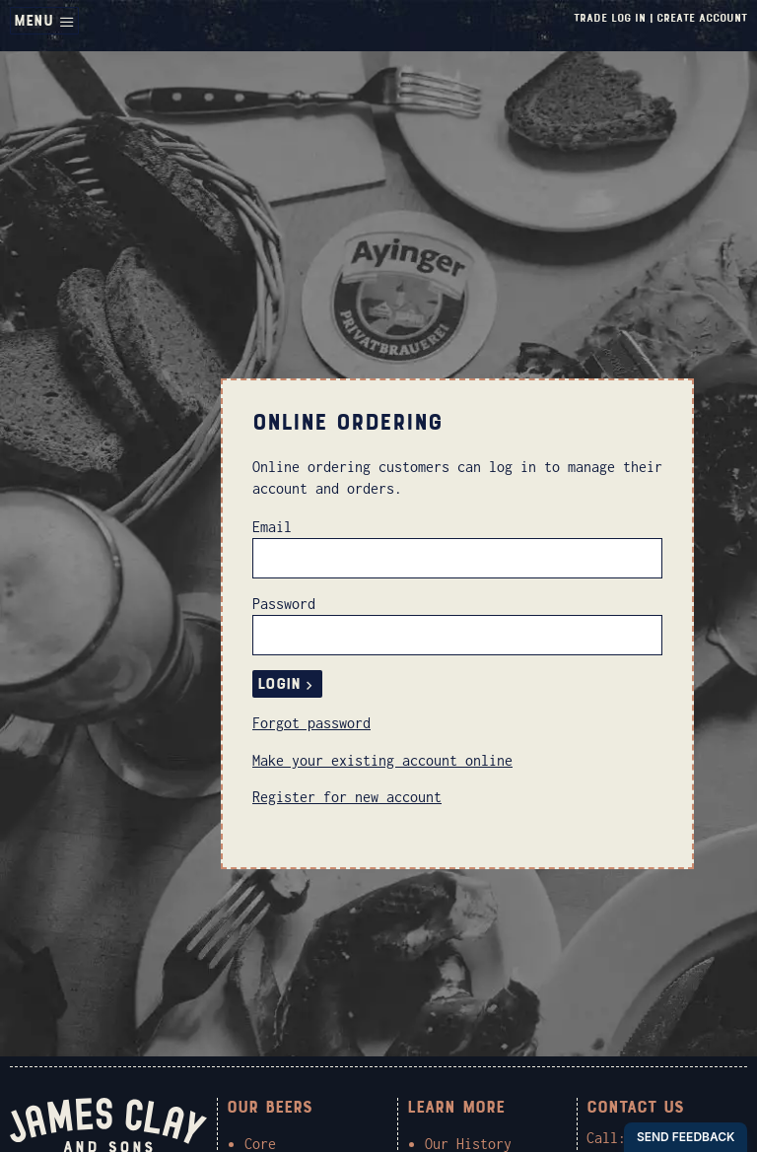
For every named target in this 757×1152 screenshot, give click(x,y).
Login (287, 683)
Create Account (701, 18)
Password (283, 603)
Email (272, 526)
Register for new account (347, 796)
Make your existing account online (382, 760)
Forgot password (311, 722)
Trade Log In (610, 18)
